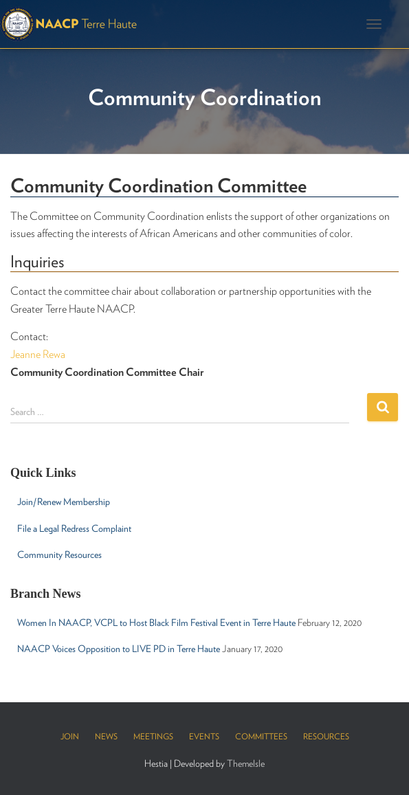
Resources (326, 736)
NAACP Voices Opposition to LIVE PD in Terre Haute (118, 648)
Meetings (153, 736)
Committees (261, 736)
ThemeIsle (246, 763)
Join (69, 736)
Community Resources (59, 554)
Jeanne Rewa (37, 354)
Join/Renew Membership (63, 501)
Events (204, 736)
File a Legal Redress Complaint (74, 528)
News (106, 736)
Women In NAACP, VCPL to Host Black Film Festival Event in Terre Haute (156, 622)
